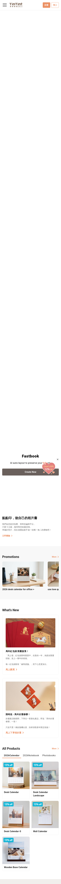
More (55, 557)
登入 (55, 5)
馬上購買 (11, 669)
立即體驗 (7, 536)
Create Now (30, 472)
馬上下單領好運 (15, 732)
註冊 (46, 5)
